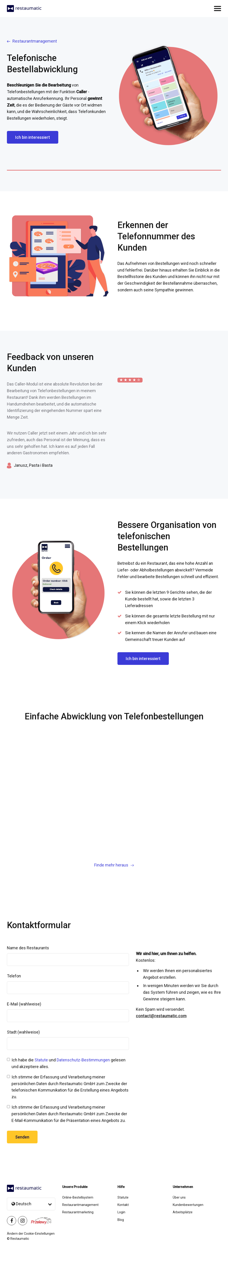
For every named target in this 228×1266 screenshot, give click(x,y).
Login (121, 1212)
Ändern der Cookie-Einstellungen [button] (31, 1233)
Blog (120, 1220)
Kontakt (123, 1205)
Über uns (179, 1197)
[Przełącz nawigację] (217, 8)
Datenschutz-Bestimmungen (83, 1059)
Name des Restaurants (28, 947)
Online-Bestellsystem (77, 1197)
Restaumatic (19, 1238)
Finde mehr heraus (114, 865)
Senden (22, 1137)
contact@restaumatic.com (161, 1015)
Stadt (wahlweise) (23, 1032)
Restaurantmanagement (32, 41)
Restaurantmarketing (78, 1212)
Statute (41, 1059)
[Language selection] (31, 1204)
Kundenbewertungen (188, 1205)
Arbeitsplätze (183, 1212)
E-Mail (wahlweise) (24, 1004)
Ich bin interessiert (32, 137)
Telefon (14, 975)
